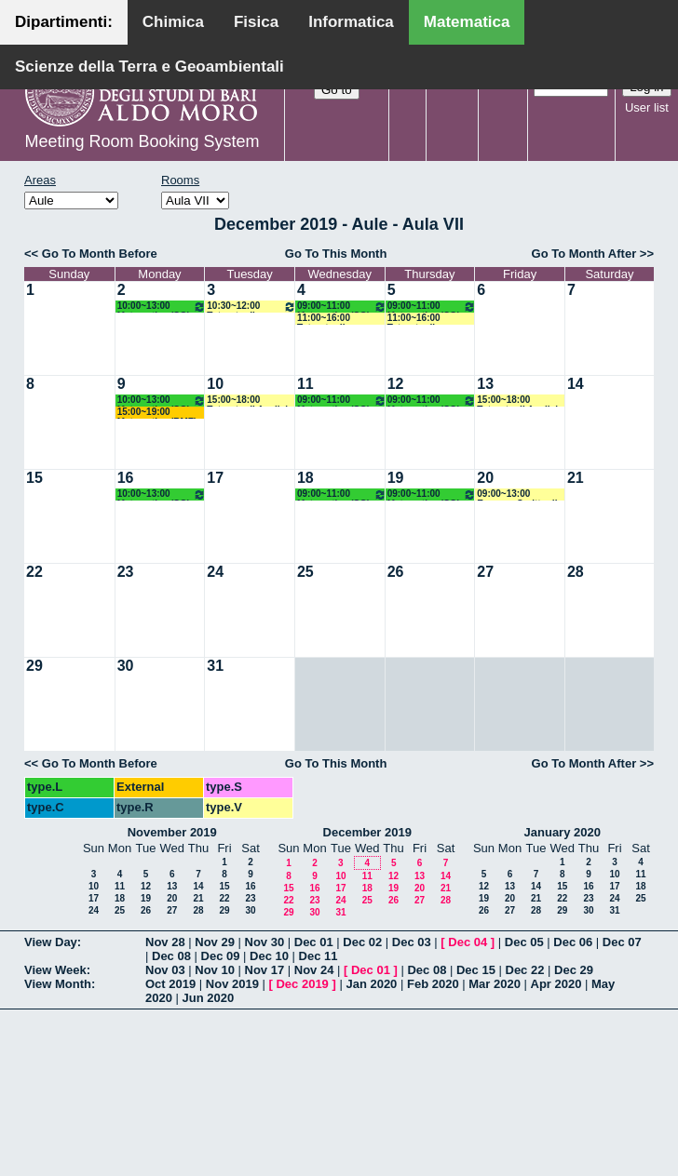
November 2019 (172, 832)
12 (395, 384)
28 (575, 572)
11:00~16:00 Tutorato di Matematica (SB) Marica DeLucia (333, 319)
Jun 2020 (209, 998)
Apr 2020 (556, 984)
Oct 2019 (170, 984)
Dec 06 (572, 942)
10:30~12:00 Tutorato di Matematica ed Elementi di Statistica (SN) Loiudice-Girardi (251, 307)
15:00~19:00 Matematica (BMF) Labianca (157, 413)
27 (485, 572)
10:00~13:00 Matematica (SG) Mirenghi (162, 307)
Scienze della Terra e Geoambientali (149, 66)
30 (125, 666)
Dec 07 (622, 942)
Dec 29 (573, 970)
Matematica (467, 22)
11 (305, 384)
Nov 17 (265, 970)
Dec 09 (220, 956)
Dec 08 (171, 956)
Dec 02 (362, 942)
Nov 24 (314, 970)
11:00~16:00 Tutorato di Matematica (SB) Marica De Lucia (423, 319)
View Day (50, 942)
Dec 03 (411, 942)
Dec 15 (475, 970)
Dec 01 (313, 942)
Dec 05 (524, 942)
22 (34, 572)
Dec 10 (269, 956)
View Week (55, 970)
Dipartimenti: (64, 22)
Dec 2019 (302, 984)
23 (125, 572)
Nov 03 (165, 970)
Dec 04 (467, 942)
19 (395, 478)
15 (34, 478)
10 (215, 384)
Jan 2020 (371, 984)
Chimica (173, 22)
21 (575, 478)
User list (647, 107)
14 (575, 384)
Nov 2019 (232, 984)
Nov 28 (165, 942)
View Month (57, 984)
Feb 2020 (433, 984)
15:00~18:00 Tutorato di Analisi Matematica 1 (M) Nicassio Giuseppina (247, 400)
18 (305, 478)
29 (34, 666)
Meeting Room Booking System (141, 141)
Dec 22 (525, 970)
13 (485, 384)
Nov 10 (215, 970)
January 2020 (562, 832)
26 (395, 572)
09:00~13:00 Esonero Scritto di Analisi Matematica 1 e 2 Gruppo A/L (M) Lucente (519, 494)
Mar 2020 (494, 984)
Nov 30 (265, 942)
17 (215, 478)
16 (125, 478)
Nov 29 (215, 942)
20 (485, 478)
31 (215, 666)
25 (305, 572)
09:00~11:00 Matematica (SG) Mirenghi (341, 307)
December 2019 (367, 832)
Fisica (256, 22)
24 (215, 572)
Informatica (351, 22)
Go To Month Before (99, 254)
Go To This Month (336, 254)
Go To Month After (584, 254)
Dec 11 (318, 956)
